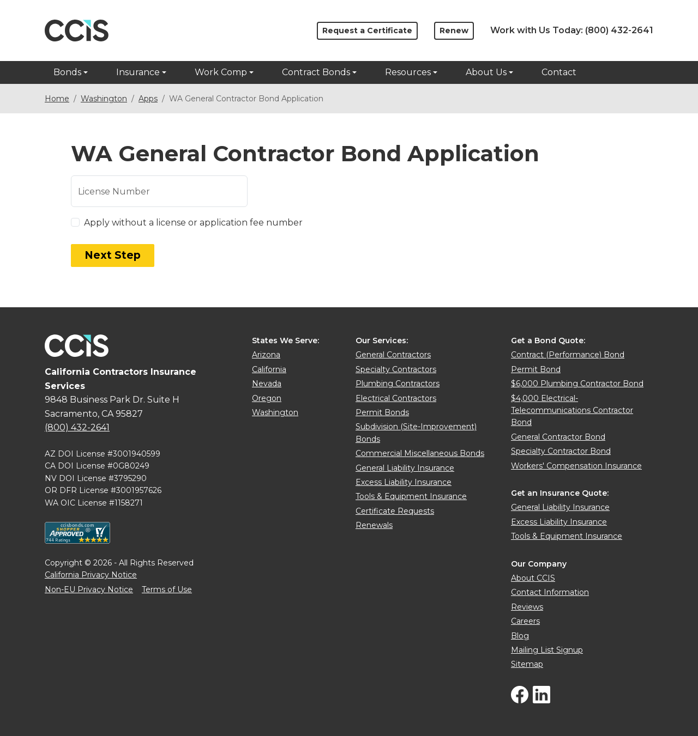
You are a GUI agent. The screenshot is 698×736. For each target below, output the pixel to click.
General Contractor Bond (558, 437)
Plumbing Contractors (398, 383)
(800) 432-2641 (619, 30)
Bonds (67, 72)
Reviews (527, 607)
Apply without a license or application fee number (193, 222)
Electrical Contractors (396, 398)
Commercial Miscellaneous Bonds (420, 453)
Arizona (266, 355)
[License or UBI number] (159, 191)
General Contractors (393, 355)
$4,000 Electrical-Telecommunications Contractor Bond (572, 410)
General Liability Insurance (405, 468)
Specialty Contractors (396, 369)
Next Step (113, 255)
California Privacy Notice (91, 575)
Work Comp (221, 72)
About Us (486, 72)
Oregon (266, 398)
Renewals (374, 525)
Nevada (266, 383)
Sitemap (527, 664)
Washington (104, 99)
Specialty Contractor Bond (561, 451)
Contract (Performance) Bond (567, 355)
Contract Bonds (316, 72)
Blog (520, 636)
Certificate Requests (395, 511)
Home (57, 99)
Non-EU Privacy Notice (89, 589)
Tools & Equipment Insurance (411, 496)
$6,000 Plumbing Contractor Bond (577, 383)
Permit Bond (536, 369)
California (269, 369)
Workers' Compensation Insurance (576, 466)
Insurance (138, 72)
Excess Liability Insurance (404, 482)
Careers (525, 621)
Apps (148, 99)
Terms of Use (167, 589)
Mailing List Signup (547, 650)
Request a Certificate (367, 30)
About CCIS (533, 578)
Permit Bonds (382, 412)
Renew (454, 30)
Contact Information (550, 592)
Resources (408, 72)
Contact (558, 72)
